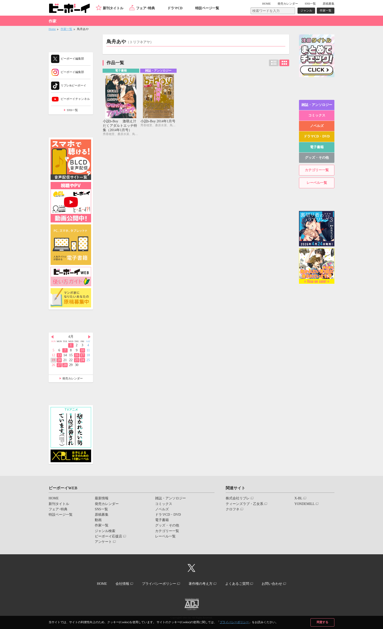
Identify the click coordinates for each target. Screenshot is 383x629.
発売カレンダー (72, 378)
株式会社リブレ (238, 498)
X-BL (298, 498)
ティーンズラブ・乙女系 (244, 504)
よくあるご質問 (237, 584)
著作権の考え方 (201, 584)
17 (82, 355)
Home (52, 29)
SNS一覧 (310, 3)
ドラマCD (174, 8)
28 (65, 365)
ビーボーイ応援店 (108, 536)
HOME (266, 3)
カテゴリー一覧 (317, 170)
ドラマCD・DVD (317, 136)
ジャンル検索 (105, 531)
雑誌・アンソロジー (316, 105)
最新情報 (101, 498)
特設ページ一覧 (207, 8)
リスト (274, 63)
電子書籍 (317, 147)
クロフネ (232, 509)
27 (59, 365)
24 (82, 360)
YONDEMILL (304, 504)
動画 (98, 520)
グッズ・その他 (317, 157)
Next (89, 337)
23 (76, 360)
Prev (52, 337)
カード (284, 63)
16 (76, 355)
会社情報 (122, 584)
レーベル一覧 (317, 183)
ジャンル (306, 10)
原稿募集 (328, 3)
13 (59, 355)
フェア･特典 (145, 8)
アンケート (103, 542)
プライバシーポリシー (234, 622)
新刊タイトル (113, 8)
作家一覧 (325, 10)
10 (82, 350)
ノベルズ (317, 126)
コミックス (316, 115)
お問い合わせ (272, 584)
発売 (287, 3)
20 (59, 360)
